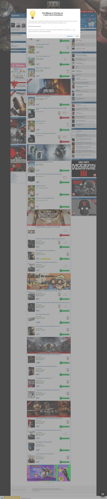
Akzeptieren (70, 36)
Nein (77, 36)
